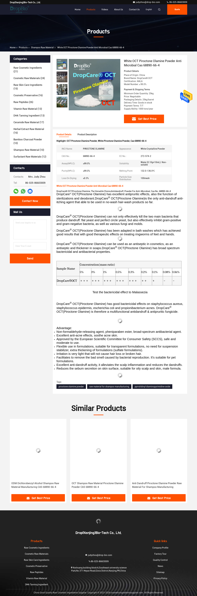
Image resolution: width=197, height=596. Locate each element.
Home (77, 9)
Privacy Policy (160, 578)
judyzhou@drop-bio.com (146, 2)
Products (91, 9)
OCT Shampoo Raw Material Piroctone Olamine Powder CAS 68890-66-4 (97, 485)
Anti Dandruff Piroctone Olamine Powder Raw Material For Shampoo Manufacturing (157, 485)
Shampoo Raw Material (42, 47)
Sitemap (160, 572)
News (160, 566)
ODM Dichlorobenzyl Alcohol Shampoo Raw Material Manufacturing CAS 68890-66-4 (35, 485)
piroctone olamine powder (71, 386)
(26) (23, 102)
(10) (28, 141)
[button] (62, 106)
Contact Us (134, 9)
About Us (118, 9)
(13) (28, 108)
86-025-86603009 (176, 2)
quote (177, 9)
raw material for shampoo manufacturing (109, 386)
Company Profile (160, 548)
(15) (28, 87)
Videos (104, 9)
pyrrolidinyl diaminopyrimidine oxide (152, 386)
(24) (29, 78)
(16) (28, 95)
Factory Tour (160, 554)
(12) (30, 156)
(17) (29, 122)
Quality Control (160, 560)
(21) (28, 69)
